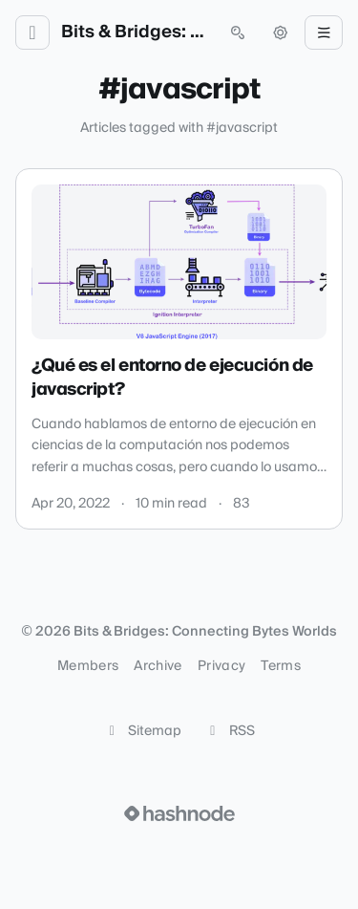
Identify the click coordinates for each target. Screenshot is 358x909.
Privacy (221, 666)
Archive (157, 666)
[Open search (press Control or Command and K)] (238, 32)
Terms (281, 666)
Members (87, 666)
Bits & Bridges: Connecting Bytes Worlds (135, 32)
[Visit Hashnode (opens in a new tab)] (179, 813)
